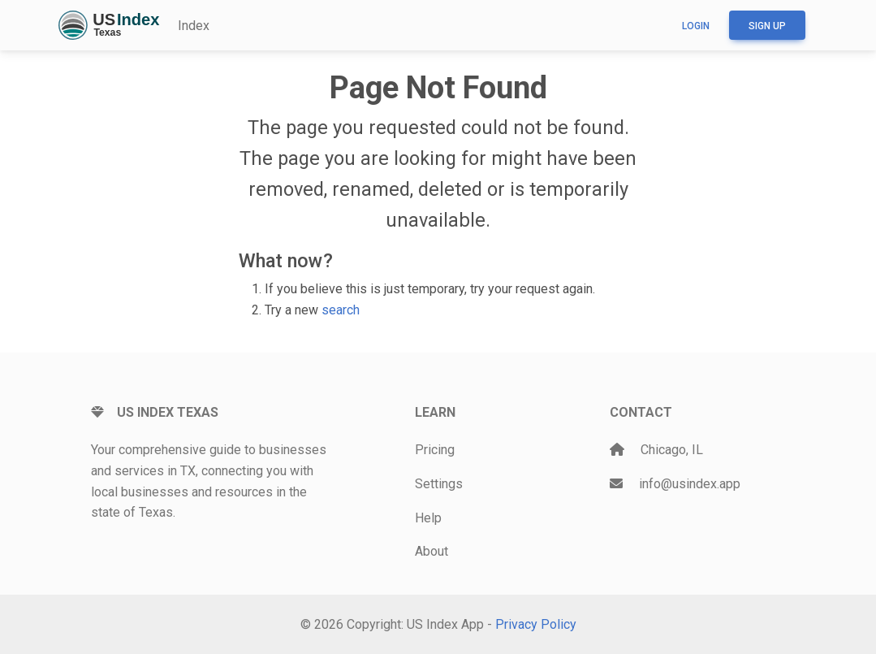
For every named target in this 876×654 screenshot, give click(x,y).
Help (428, 518)
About (431, 551)
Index (193, 25)
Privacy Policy (535, 624)
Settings (439, 484)
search (340, 310)
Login (696, 26)
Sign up (767, 26)
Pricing (435, 449)
